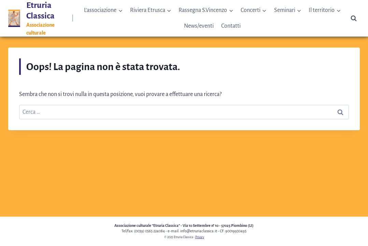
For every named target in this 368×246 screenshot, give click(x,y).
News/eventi (199, 26)
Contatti (231, 26)
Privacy (199, 237)
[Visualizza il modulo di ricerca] (354, 18)
